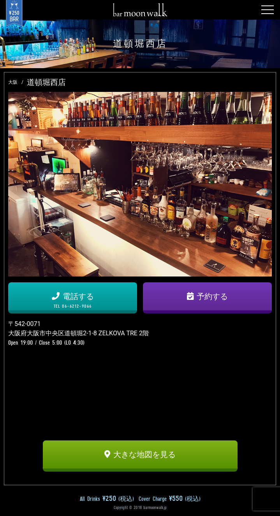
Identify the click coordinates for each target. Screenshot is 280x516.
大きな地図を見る (140, 454)
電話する (72, 300)
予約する (207, 296)
